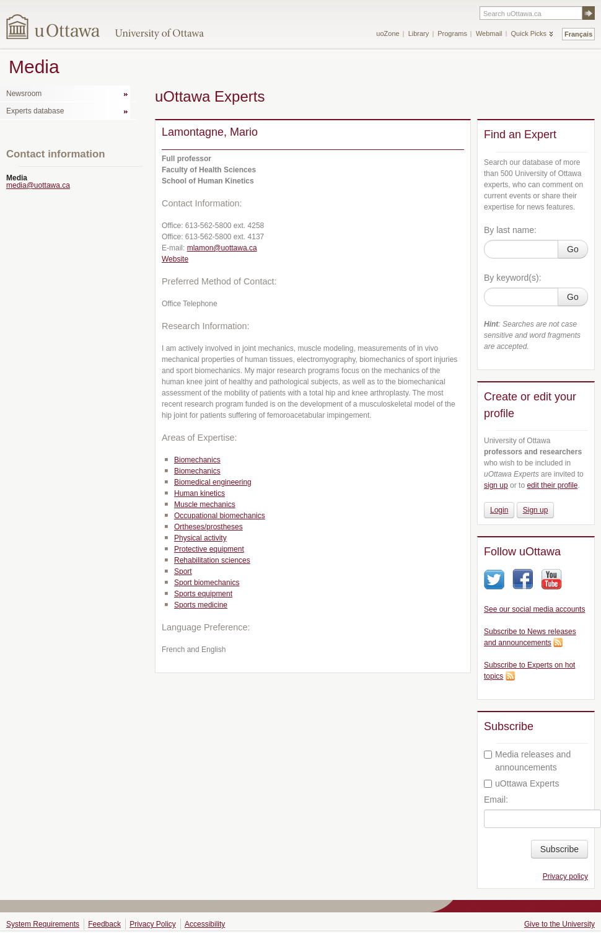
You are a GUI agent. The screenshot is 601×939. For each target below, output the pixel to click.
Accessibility (205, 924)
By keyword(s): (513, 278)
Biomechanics (197, 460)
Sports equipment (203, 593)
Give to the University (559, 924)
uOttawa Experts (521, 783)
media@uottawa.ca (38, 185)
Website (175, 259)
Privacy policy (565, 876)
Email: (496, 800)
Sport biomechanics (206, 582)
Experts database (35, 111)
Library (418, 33)
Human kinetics (199, 493)
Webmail (489, 33)
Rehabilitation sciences (212, 560)
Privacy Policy (152, 924)
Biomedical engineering (213, 482)
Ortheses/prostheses (208, 526)
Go (573, 249)
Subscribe (559, 849)
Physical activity (200, 538)
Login (499, 510)
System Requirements (42, 924)
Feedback (104, 924)
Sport (183, 571)
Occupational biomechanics (219, 515)
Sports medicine (200, 605)
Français (578, 34)
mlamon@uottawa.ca (222, 248)
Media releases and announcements (527, 760)
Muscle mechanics (204, 504)
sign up (496, 485)
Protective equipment (209, 549)
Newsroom (24, 93)
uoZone (387, 33)
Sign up (535, 510)
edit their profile (552, 485)
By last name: (510, 230)
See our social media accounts (534, 609)
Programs (452, 33)
